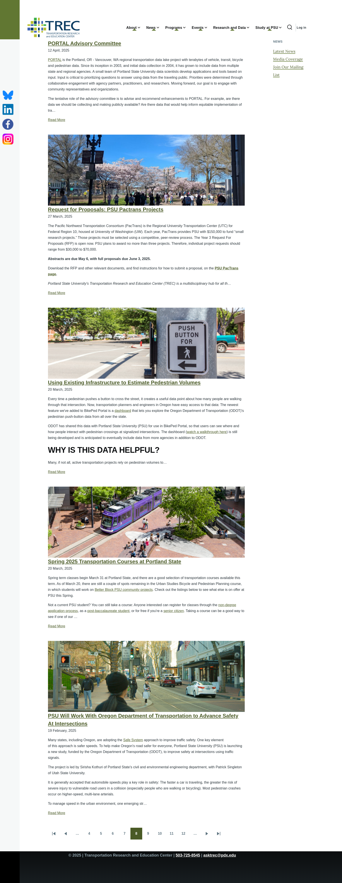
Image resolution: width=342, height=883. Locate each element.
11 (174, 835)
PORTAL (55, 60)
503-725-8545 (188, 855)
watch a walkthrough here (206, 432)
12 (185, 835)
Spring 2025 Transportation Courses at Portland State (114, 561)
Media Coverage (288, 59)
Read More (56, 120)
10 (162, 835)
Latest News (284, 51)
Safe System (133, 740)
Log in (301, 27)
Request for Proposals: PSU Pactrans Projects (106, 209)
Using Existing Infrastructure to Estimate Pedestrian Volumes (124, 382)
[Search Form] (290, 27)
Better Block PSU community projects (124, 590)
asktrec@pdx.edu (219, 855)
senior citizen (173, 611)
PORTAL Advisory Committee (84, 43)
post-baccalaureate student (108, 611)
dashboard (123, 411)
